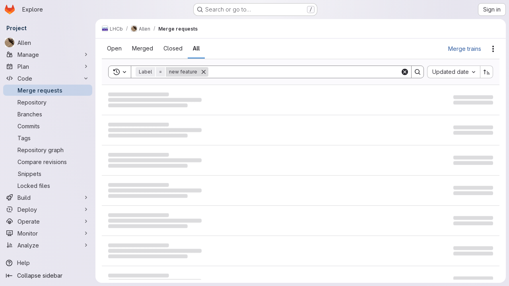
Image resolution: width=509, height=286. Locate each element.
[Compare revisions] (47, 161)
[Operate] (47, 221)
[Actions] (493, 49)
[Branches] (47, 114)
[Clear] (405, 72)
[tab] (114, 48)
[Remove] (203, 72)
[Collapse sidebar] (47, 275)
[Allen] (47, 42)
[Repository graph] (47, 149)
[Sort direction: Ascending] (486, 72)
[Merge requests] (47, 90)
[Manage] (47, 54)
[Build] (47, 197)
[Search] (304, 72)
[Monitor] (47, 233)
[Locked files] (47, 185)
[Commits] (47, 125)
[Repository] (47, 102)
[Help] (47, 263)
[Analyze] (47, 245)
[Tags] (47, 137)
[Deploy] (47, 209)
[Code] (47, 78)
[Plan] (47, 66)
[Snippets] (47, 173)
